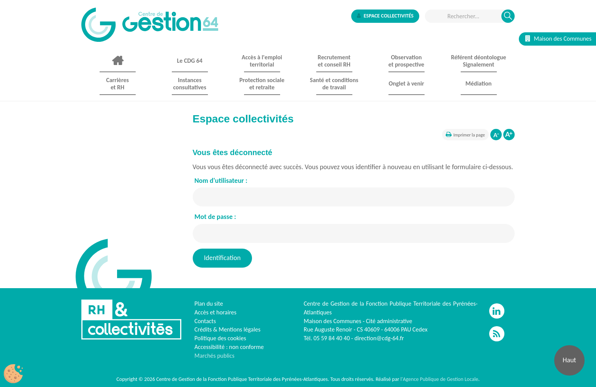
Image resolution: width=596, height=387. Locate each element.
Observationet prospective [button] (406, 61)
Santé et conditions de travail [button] (334, 83)
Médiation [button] (479, 83)
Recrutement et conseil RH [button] (334, 61)
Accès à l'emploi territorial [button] (262, 61)
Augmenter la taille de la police (509, 134)
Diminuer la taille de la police (496, 134)
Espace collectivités (385, 16)
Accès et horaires (216, 312)
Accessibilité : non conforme (229, 347)
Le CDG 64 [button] (189, 60)
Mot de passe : (215, 217)
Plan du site (209, 303)
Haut (569, 360)
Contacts (205, 321)
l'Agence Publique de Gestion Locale (439, 379)
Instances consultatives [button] (189, 83)
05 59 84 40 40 (332, 338)
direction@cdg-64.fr (379, 338)
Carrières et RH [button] (117, 83)
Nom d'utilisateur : (221, 180)
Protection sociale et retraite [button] (261, 83)
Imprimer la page (469, 135)
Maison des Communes (558, 38)
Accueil (117, 60)
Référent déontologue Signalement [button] (478, 61)
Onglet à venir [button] (406, 83)
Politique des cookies (220, 338)
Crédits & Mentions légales (228, 329)
